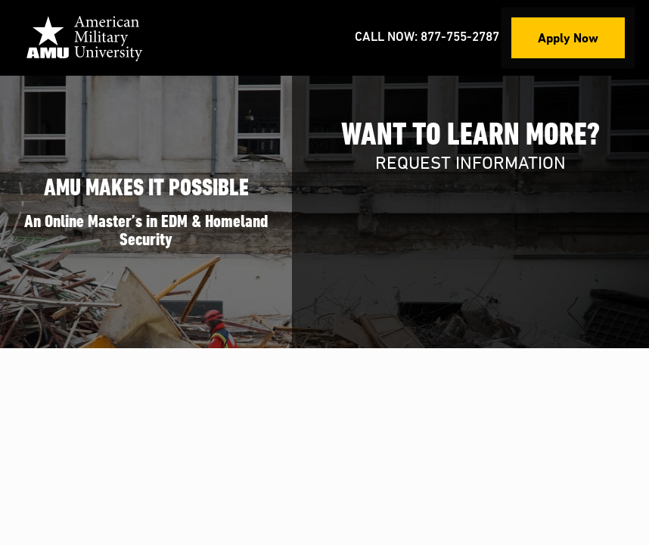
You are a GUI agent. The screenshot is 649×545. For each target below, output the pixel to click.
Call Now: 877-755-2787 (427, 37)
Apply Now (568, 37)
